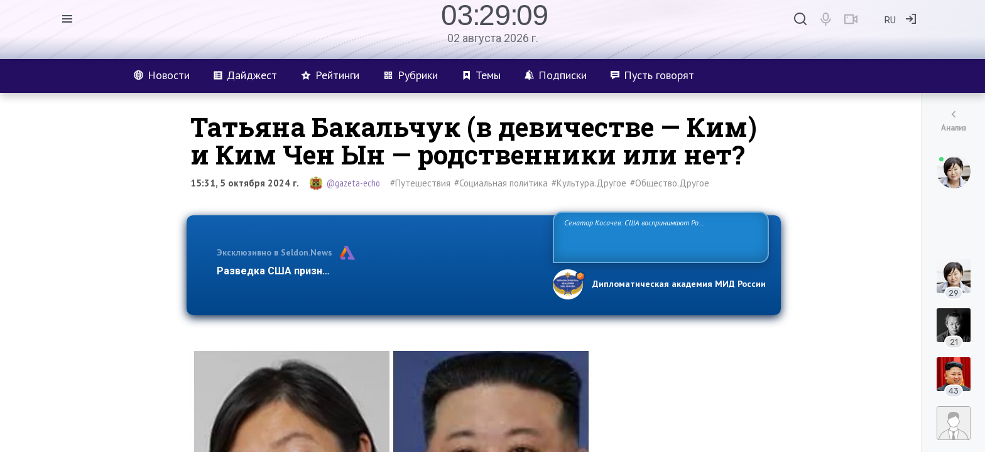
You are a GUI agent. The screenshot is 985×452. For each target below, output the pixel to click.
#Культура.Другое (589, 183)
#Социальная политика (501, 183)
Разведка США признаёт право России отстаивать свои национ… (378, 271)
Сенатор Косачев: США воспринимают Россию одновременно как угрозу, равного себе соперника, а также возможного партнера (659, 236)
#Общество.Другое (669, 183)
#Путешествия (420, 183)
